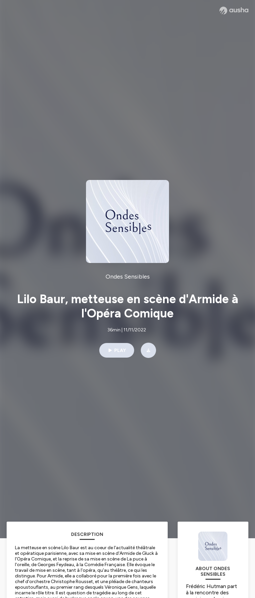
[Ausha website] (233, 11)
